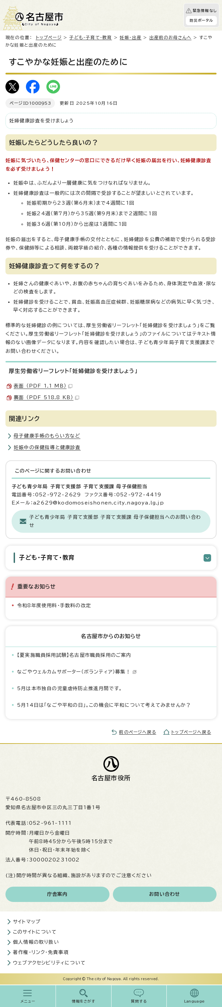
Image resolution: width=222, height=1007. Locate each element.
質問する (139, 1001)
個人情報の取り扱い (36, 942)
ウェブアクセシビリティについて (49, 962)
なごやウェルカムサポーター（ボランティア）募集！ (77, 671)
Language (194, 1001)
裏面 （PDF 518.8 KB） (46, 397)
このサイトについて (35, 931)
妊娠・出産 (131, 37)
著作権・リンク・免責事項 (41, 952)
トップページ (49, 37)
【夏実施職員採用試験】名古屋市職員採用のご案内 (74, 655)
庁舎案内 (57, 894)
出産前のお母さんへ (170, 37)
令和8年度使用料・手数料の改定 (54, 605)
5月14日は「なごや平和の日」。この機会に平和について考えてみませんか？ (104, 705)
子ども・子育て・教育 (90, 37)
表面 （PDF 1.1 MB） (43, 385)
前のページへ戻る (137, 732)
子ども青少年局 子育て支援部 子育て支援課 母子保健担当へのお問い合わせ (115, 521)
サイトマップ (27, 921)
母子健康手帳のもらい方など (47, 435)
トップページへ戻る (191, 732)
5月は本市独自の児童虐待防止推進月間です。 (69, 688)
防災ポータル (201, 20)
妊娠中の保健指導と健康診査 (47, 447)
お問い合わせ (164, 894)
